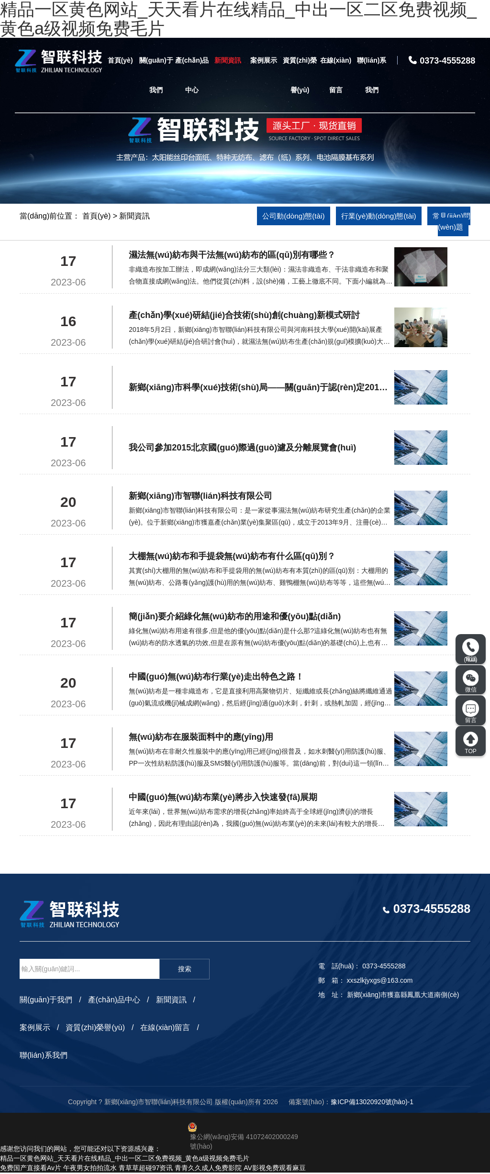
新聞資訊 (227, 60)
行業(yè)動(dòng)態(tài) (390, 216)
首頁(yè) (120, 60)
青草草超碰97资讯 (146, 1169)
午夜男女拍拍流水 (90, 1169)
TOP (470, 743)
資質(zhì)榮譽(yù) (300, 75)
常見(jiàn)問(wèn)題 (438, 222)
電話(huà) (470, 650)
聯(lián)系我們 (371, 75)
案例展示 (263, 60)
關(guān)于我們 (156, 75)
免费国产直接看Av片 (30, 1169)
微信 (471, 681)
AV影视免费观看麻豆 (275, 1169)
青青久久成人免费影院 (208, 1169)
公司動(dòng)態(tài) (291, 216)
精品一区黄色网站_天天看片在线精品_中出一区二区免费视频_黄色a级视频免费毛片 (124, 1159)
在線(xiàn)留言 (335, 75)
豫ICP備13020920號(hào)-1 (372, 1103)
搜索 (184, 970)
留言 (470, 712)
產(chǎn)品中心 (192, 75)
